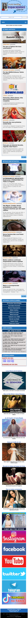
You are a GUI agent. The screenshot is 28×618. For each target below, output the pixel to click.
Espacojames (18, 616)
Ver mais (24, 157)
